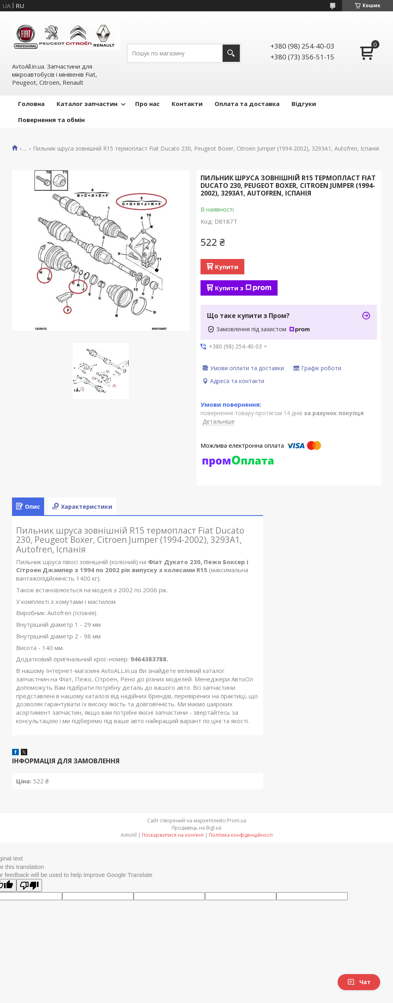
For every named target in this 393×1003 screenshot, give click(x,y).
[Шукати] (231, 53)
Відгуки (304, 104)
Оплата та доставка (247, 104)
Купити (226, 267)
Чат (359, 982)
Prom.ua (236, 820)
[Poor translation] (29, 885)
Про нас (147, 104)
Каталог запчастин (87, 104)
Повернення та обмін (51, 120)
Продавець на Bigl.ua (196, 827)
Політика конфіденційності (241, 835)
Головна (31, 104)
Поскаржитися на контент (173, 835)
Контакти (187, 104)
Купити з (243, 288)
